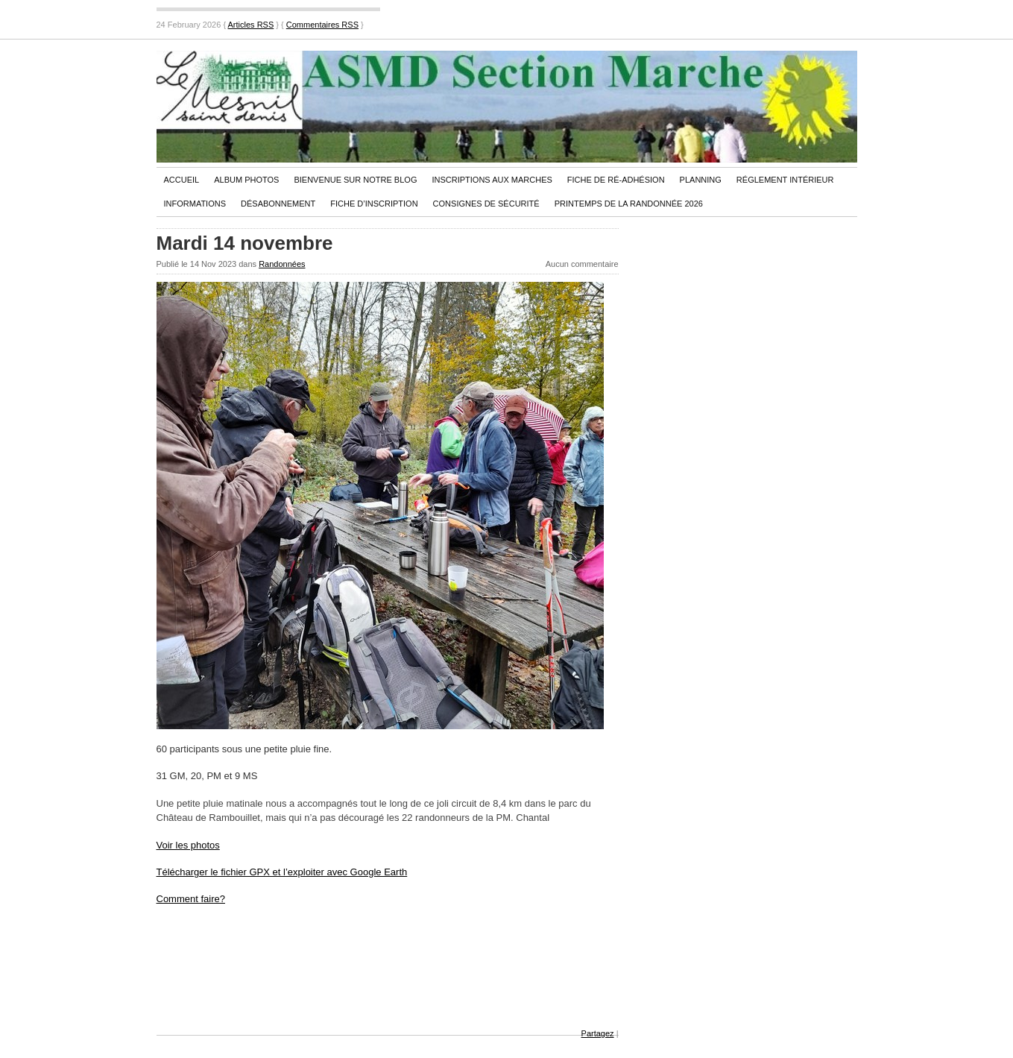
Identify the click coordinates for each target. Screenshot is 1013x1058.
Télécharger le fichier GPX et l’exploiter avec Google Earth (282, 872)
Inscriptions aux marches (492, 179)
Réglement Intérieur (785, 179)
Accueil (182, 179)
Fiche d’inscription (373, 203)
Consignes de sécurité (486, 203)
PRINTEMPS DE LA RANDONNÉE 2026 (629, 203)
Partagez (597, 1033)
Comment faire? (191, 898)
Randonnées (282, 263)
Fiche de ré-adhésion (616, 179)
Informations (195, 203)
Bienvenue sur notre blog (355, 179)
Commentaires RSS (322, 24)
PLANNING (701, 179)
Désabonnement (278, 203)
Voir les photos (188, 845)
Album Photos (246, 179)
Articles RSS (251, 24)
